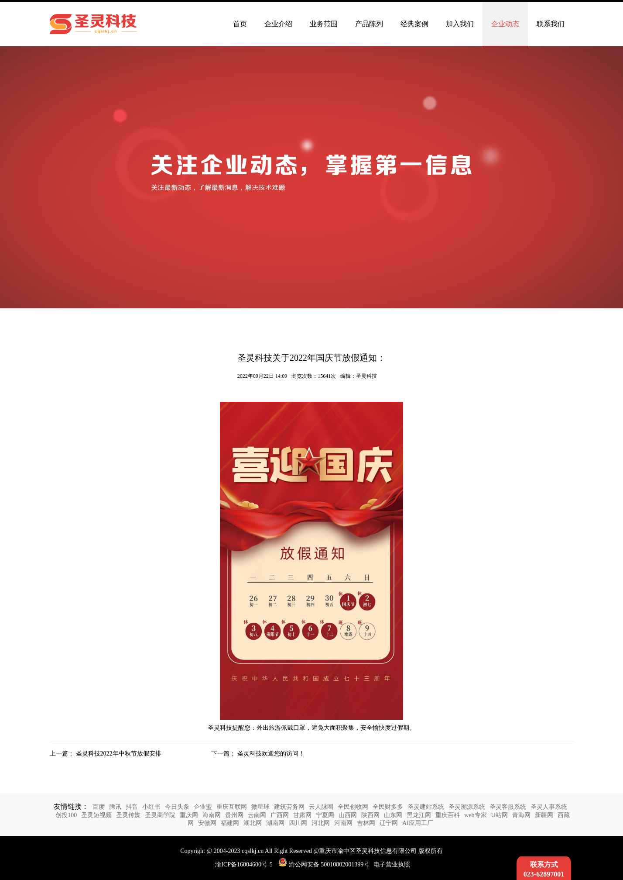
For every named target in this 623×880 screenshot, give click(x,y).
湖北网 (252, 823)
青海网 (521, 815)
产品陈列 (369, 24)
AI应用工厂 (417, 823)
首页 (240, 24)
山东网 (393, 815)
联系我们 (551, 24)
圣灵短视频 (96, 815)
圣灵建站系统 (425, 807)
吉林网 (366, 823)
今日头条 (177, 807)
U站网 (499, 815)
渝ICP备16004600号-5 (243, 864)
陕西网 (370, 815)
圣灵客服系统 (508, 807)
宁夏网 (325, 815)
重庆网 (189, 815)
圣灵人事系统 (549, 807)
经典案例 (414, 24)
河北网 (321, 823)
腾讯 (115, 807)
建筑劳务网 (289, 807)
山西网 (348, 815)
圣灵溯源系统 (466, 807)
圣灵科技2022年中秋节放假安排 (118, 753)
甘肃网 (302, 815)
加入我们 (460, 24)
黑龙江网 (419, 815)
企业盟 (203, 807)
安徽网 (207, 823)
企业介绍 (278, 24)
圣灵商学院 (160, 815)
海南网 (211, 815)
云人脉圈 (321, 807)
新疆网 (544, 815)
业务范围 (324, 24)
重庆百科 (447, 815)
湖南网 (275, 823)
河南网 (343, 823)
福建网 (230, 823)
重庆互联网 (231, 807)
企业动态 (505, 24)
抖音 (132, 807)
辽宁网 (389, 823)
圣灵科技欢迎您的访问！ (271, 753)
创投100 (66, 815)
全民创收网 (353, 807)
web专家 (475, 815)
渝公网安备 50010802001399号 (324, 864)
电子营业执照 (391, 864)
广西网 (279, 815)
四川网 (298, 823)
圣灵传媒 (128, 815)
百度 (98, 807)
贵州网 (234, 815)
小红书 (151, 807)
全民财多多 (388, 807)
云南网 (257, 815)
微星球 (260, 807)
